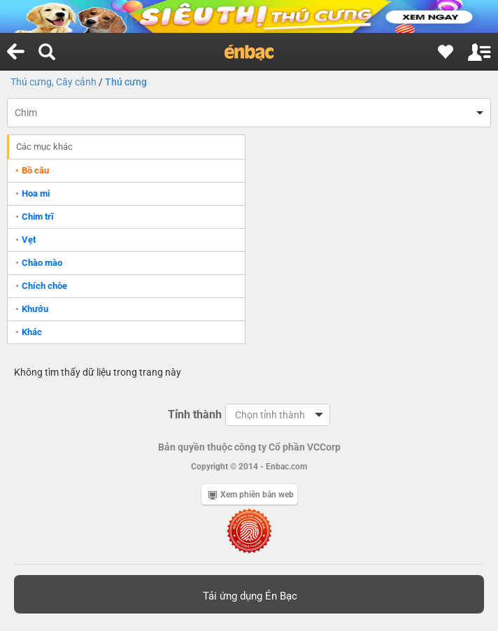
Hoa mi (36, 193)
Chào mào (42, 262)
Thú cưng (126, 81)
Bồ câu (35, 170)
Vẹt (29, 239)
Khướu (35, 309)
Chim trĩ (38, 216)
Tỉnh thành (195, 414)
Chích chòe (44, 286)
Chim (26, 112)
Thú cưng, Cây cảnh (53, 81)
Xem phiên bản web (251, 494)
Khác (32, 332)
